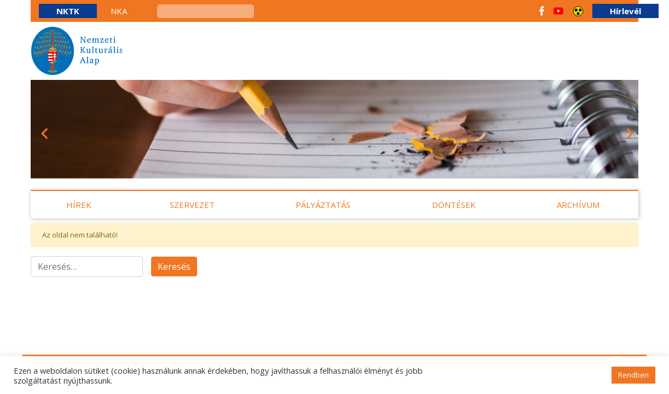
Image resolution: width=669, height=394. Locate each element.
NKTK (67, 10)
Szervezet (192, 204)
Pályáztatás (323, 204)
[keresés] (205, 11)
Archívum (578, 204)
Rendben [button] (633, 375)
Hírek (78, 204)
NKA (119, 10)
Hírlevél (625, 10)
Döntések (454, 204)
